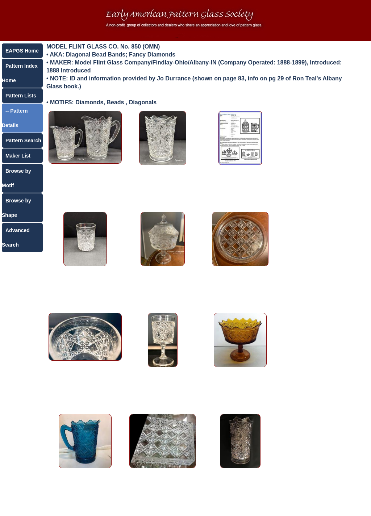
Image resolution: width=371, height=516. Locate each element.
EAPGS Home (22, 51)
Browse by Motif (16, 178)
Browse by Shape (16, 208)
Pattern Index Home (20, 73)
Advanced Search (16, 237)
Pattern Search (23, 140)
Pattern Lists (20, 95)
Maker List (17, 156)
